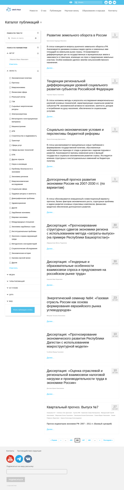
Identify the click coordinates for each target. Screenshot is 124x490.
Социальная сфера (19, 189)
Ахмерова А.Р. (51, 412)
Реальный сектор (18, 97)
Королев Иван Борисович (54, 279)
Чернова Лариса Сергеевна (55, 94)
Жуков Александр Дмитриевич (56, 139)
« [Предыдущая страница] (60, 440)
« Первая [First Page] (53, 440)
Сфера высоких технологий (22, 150)
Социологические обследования (24, 248)
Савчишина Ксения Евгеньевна (83, 415)
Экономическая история (21, 253)
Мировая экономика (19, 217)
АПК (13, 131)
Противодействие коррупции (29, 451)
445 (71, 440)
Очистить (13, 64)
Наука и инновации (19, 164)
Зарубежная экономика (21, 212)
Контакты (10, 451)
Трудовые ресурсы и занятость (24, 194)
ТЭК (13, 102)
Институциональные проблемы (24, 231)
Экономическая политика (22, 78)
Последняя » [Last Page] (108, 440)
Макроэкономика (18, 87)
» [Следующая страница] (99, 440)
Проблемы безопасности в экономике (22, 170)
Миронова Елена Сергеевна (64, 415)
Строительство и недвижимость (24, 136)
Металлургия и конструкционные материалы (25, 120)
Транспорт (16, 141)
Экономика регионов (20, 177)
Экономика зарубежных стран (23, 227)
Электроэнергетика (19, 114)
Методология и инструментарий (24, 244)
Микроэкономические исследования (20, 182)
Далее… (50, 68)
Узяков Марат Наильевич (102, 415)
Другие (14, 208)
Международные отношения (23, 222)
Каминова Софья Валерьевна (90, 412)
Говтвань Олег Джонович (64, 412)
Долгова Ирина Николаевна (55, 388)
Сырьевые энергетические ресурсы (22, 107)
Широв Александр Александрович (71, 418)
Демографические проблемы (23, 198)
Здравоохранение (19, 203)
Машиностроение (19, 126)
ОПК (13, 155)
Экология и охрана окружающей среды (24, 237)
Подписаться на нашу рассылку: (20, 466)
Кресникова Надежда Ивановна (56, 41)
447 (83, 440)
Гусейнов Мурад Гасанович (55, 352)
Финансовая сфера (19, 92)
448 (89, 440)
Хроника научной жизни (21, 258)
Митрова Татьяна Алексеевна (56, 315)
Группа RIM (76, 412)
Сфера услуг (17, 145)
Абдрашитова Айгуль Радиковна (57, 243)
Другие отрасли (18, 159)
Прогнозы (15, 83)
